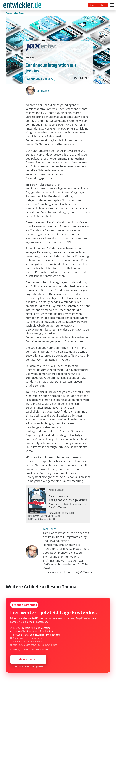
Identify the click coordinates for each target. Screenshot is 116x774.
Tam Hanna (42, 90)
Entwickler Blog (15, 13)
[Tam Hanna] (30, 90)
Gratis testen (97, 5)
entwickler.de (22, 6)
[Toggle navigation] (23, 5)
